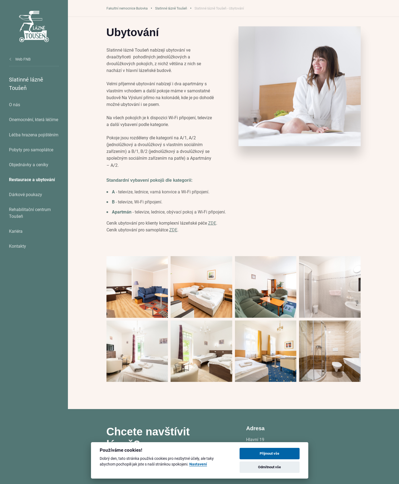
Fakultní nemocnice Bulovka (127, 8)
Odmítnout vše (269, 466)
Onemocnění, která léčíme (33, 119)
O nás (14, 104)
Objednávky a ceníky (28, 164)
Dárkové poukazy (25, 194)
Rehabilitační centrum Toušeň (30, 212)
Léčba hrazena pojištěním (33, 134)
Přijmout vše (269, 453)
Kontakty (17, 246)
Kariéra (16, 231)
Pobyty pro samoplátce (31, 149)
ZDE (212, 223)
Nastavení (198, 464)
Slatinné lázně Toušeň (171, 8)
